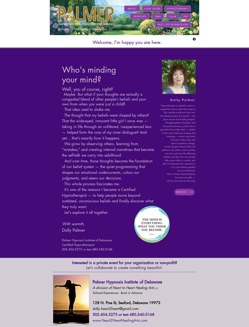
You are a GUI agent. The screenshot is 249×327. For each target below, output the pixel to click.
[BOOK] (184, 192)
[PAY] (186, 16)
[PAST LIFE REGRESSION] (173, 24)
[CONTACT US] (181, 31)
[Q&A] (158, 16)
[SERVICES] (139, 16)
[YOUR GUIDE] (152, 8)
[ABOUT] (132, 8)
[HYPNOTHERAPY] (177, 8)
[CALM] (172, 16)
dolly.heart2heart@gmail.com (115, 308)
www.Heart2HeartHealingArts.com (119, 320)
